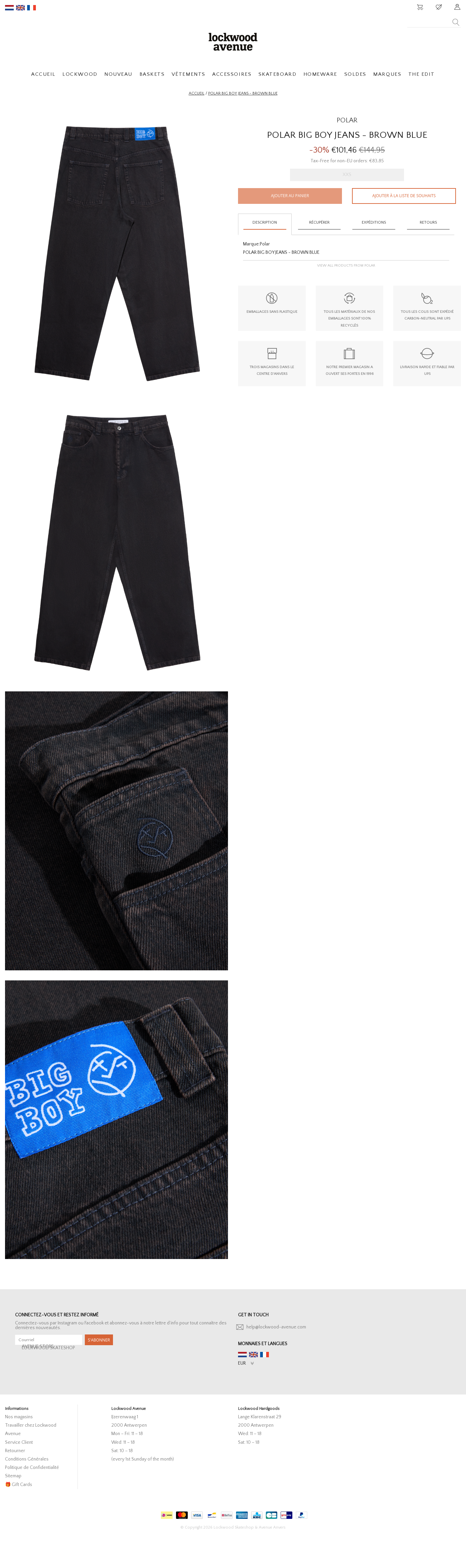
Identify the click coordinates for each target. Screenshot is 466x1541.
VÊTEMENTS (189, 74)
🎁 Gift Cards (18, 1484)
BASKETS (152, 74)
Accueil (197, 93)
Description (264, 222)
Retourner (15, 1450)
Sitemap (13, 1476)
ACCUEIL (43, 74)
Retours (428, 222)
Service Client (19, 1442)
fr (31, 7)
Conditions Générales (27, 1459)
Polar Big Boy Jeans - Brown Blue (243, 93)
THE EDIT (421, 74)
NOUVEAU (118, 74)
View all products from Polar (346, 266)
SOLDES (355, 74)
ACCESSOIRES (231, 74)
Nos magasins (19, 1417)
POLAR (347, 120)
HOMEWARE (320, 74)
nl (9, 7)
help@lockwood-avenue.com (276, 1327)
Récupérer (319, 222)
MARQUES (387, 74)
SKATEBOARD (277, 74)
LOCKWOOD (79, 74)
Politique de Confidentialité (32, 1467)
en (20, 7)
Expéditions (374, 222)
